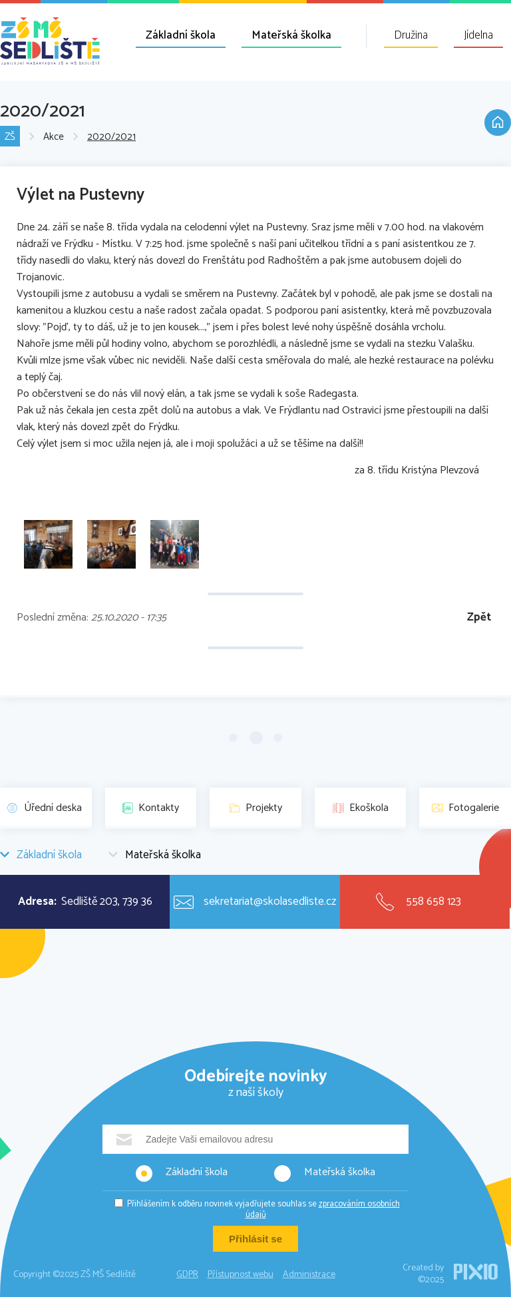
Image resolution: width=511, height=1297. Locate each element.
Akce (53, 137)
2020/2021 (111, 137)
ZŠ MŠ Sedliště (50, 41)
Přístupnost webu (240, 1274)
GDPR (187, 1274)
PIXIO (476, 1272)
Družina (411, 35)
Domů (497, 122)
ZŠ (10, 137)
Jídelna (478, 35)
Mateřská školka (291, 35)
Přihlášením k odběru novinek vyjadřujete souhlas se (263, 1209)
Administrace (309, 1274)
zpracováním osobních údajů (323, 1209)
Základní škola (181, 35)
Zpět (479, 618)
